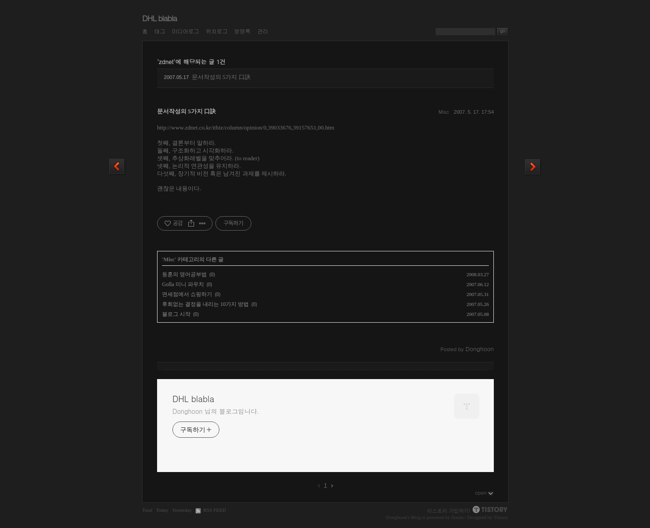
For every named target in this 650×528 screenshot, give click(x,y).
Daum (457, 517)
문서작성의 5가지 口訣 (221, 77)
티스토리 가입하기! (449, 510)
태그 (159, 31)
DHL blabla (159, 18)
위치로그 (217, 31)
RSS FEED (214, 510)
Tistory (500, 517)
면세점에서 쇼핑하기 (187, 294)
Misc (443, 111)
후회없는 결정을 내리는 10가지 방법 (205, 304)
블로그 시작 (176, 314)
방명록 (242, 31)
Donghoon (396, 517)
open (484, 492)
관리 (262, 31)
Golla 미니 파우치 (183, 284)
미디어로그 (185, 31)
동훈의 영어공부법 (184, 274)
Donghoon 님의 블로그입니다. (215, 411)
